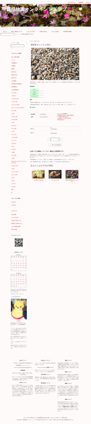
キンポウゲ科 (14, 119)
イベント (13, 59)
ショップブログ (30, 31)
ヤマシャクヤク (14, 171)
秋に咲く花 (13, 77)
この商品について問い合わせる (64, 118)
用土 (38, 41)
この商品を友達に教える (62, 116)
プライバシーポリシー (55, 417)
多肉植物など (14, 86)
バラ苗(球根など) (15, 89)
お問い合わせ (42, 31)
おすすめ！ (13, 201)
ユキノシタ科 (14, 174)
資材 (35, 41)
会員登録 (80, 2)
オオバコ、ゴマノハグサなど (17, 107)
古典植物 (13, 65)
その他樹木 (13, 80)
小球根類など (14, 62)
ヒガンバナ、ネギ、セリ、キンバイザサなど (18, 162)
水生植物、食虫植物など (16, 83)
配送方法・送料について (16, 223)
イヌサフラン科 (14, 98)
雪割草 (12, 68)
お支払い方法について (16, 220)
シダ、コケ (13, 134)
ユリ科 (12, 177)
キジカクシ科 (14, 116)
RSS (12, 229)
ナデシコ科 (13, 155)
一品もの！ (13, 204)
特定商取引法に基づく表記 (43, 417)
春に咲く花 (13, 71)
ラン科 (12, 180)
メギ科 (12, 168)
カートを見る (54, 31)
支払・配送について (15, 31)
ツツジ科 (13, 149)
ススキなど (13, 143)
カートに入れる (55, 145)
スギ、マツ (13, 140)
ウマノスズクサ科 (15, 104)
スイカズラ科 (14, 137)
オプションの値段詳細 (62, 113)
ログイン (87, 2)
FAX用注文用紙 (66, 31)
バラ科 (12, 158)
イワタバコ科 (14, 101)
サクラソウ (13, 125)
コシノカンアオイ (55, 180)
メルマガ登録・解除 (15, 226)
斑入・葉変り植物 (15, 56)
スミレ (12, 146)
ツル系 (12, 152)
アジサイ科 (13, 92)
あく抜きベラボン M (38, 180)
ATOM (15, 229)
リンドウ (13, 183)
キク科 (12, 113)
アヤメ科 (13, 95)
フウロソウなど (14, 165)
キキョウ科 (13, 110)
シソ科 (12, 131)
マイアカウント (71, 2)
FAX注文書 (13, 214)
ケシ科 (12, 122)
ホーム (4, 31)
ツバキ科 (13, 186)
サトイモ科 (13, 128)
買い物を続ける (60, 119)
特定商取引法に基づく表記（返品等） (65, 115)
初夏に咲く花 (14, 74)
